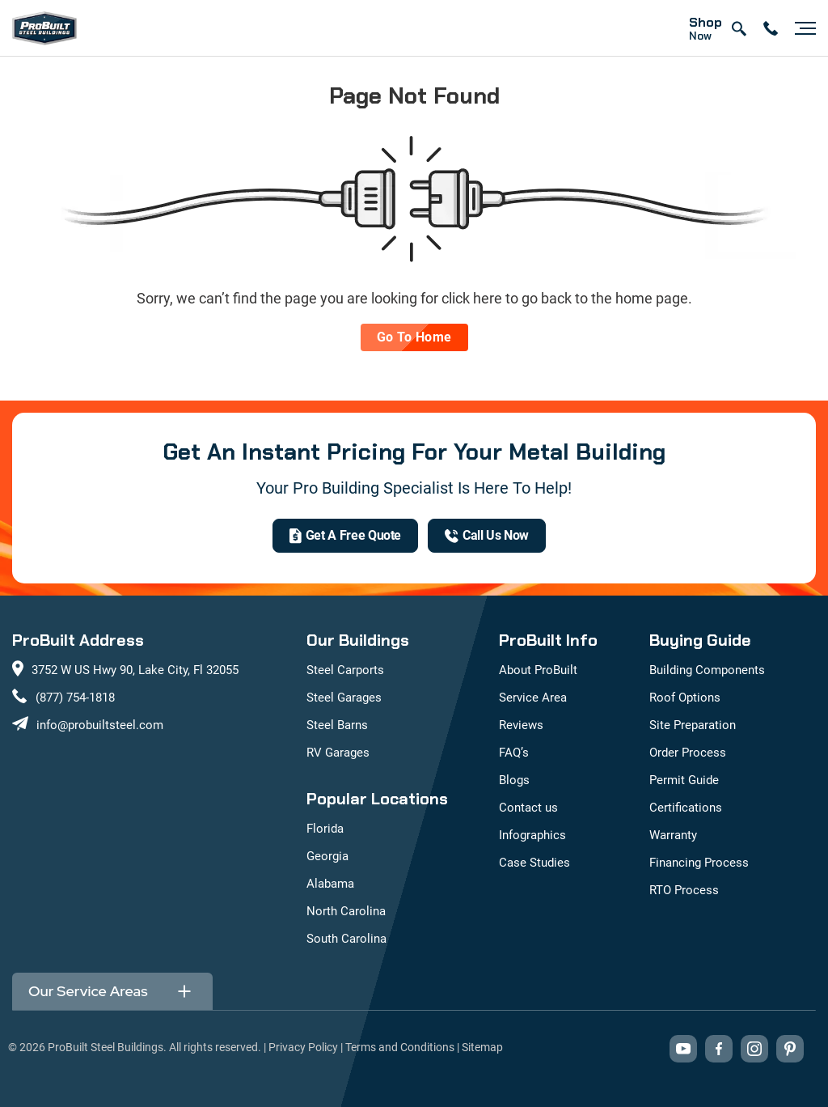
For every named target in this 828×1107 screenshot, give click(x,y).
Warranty (673, 835)
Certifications (685, 807)
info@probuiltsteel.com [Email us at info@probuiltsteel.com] (99, 725)
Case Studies (534, 862)
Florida (325, 828)
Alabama (330, 883)
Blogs (514, 780)
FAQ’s (514, 752)
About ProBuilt (538, 670)
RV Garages (338, 752)
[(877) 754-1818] (487, 536)
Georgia (327, 856)
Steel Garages (344, 697)
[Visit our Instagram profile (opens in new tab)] (754, 1048)
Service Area (533, 697)
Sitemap (482, 1047)
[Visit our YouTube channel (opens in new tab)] (683, 1048)
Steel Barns (337, 725)
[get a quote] (345, 536)
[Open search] (738, 28)
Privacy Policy (303, 1047)
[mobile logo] (44, 28)
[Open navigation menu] (801, 28)
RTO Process (684, 890)
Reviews (521, 725)
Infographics (532, 835)
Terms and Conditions (399, 1047)
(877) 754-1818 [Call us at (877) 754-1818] (75, 697)
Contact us (528, 807)
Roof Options (684, 697)
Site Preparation (692, 725)
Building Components (707, 670)
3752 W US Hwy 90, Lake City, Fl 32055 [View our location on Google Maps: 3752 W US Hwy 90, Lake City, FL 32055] (135, 670)
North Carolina (346, 911)
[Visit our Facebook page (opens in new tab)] (719, 1048)
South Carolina (346, 938)
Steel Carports (345, 670)
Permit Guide (684, 780)
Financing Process (699, 862)
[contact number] (770, 28)
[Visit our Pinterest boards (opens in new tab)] (790, 1048)
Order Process (687, 752)
